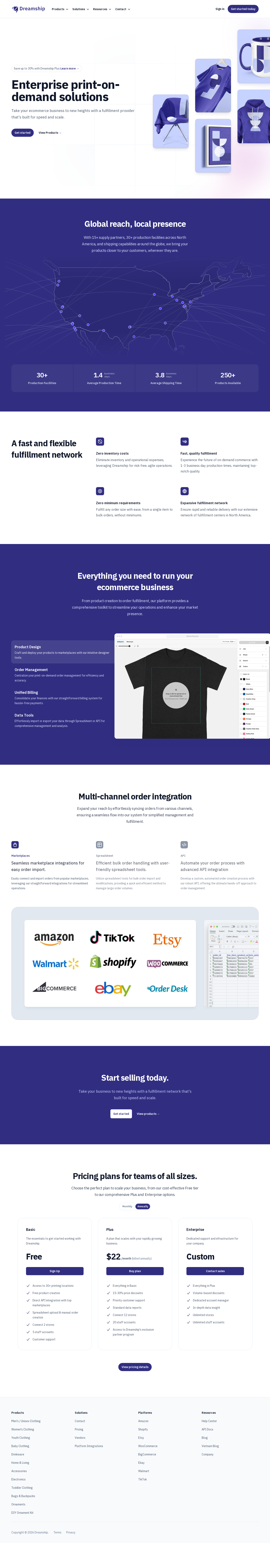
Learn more (69, 68)
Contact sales (215, 1271)
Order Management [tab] (31, 670)
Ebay (141, 1463)
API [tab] (183, 855)
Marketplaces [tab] (20, 855)
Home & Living (20, 1463)
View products (148, 1114)
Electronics (18, 1479)
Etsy (141, 1438)
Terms (57, 1532)
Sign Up (55, 1271)
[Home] (28, 9)
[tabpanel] (186, 686)
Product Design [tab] (28, 647)
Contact (80, 1421)
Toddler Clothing (22, 1488)
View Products (50, 133)
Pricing (79, 1429)
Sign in (220, 9)
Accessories (19, 1471)
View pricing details (135, 1367)
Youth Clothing (20, 1438)
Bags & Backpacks (23, 1496)
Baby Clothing (20, 1446)
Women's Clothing (22, 1429)
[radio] (127, 1206)
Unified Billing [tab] (26, 692)
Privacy (70, 1532)
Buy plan (135, 1271)
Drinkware (17, 1454)
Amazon (143, 1421)
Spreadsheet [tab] (104, 855)
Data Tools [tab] (24, 715)
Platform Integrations (89, 1446)
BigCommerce (147, 1454)
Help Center (209, 1421)
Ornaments (18, 1504)
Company (207, 1454)
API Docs (207, 1429)
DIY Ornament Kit (22, 1513)
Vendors (80, 1438)
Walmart (143, 1471)
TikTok (142, 1479)
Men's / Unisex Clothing (26, 1421)
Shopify (143, 1429)
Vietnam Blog (210, 1446)
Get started (22, 133)
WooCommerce (148, 1446)
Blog (205, 1438)
